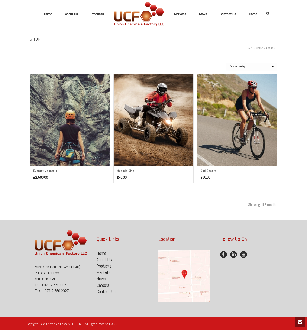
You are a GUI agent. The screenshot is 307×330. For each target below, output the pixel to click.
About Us (71, 14)
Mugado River (126, 171)
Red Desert (208, 171)
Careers (103, 285)
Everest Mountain (45, 171)
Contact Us (228, 14)
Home (48, 14)
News (203, 14)
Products (97, 14)
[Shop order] (251, 67)
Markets (180, 14)
